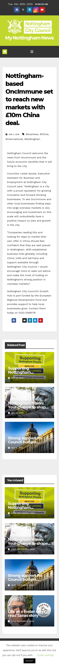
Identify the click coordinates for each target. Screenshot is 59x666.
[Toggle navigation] (31, 52)
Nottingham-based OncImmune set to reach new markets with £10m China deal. (29, 99)
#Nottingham (32, 139)
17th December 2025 (22, 621)
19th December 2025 (22, 585)
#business (32, 134)
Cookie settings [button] (45, 655)
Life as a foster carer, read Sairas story (27, 613)
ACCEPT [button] (29, 661)
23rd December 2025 (23, 513)
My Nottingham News (29, 38)
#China (44, 134)
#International (14, 139)
